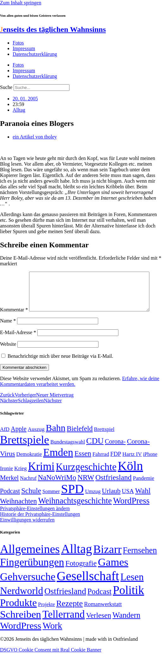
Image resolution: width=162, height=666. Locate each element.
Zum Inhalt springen (20, 2)
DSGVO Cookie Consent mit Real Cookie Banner (50, 663)
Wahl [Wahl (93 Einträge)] (143, 504)
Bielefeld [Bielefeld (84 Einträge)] (80, 442)
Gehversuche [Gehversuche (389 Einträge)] (27, 590)
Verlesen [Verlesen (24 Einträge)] (98, 628)
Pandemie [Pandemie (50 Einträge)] (143, 491)
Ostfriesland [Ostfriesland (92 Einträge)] (113, 490)
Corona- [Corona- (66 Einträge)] (115, 454)
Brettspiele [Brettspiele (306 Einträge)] (24, 453)
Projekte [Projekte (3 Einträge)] (46, 617)
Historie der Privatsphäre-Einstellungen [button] (40, 527)
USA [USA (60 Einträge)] (128, 504)
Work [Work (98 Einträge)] (52, 639)
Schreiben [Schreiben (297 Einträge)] (20, 627)
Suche (6, 87)
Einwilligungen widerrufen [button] (27, 533)
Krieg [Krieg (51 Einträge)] (20, 481)
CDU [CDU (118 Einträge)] (95, 454)
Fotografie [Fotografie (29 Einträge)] (81, 576)
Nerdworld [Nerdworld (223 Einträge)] (21, 604)
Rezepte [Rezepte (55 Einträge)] (69, 616)
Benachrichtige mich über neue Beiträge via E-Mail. (60, 369)
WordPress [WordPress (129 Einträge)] (131, 514)
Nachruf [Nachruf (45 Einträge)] (28, 491)
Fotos (18, 42)
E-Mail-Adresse (18, 345)
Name (8, 334)
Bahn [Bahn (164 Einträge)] (55, 441)
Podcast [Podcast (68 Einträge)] (10, 504)
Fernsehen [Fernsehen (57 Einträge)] (140, 563)
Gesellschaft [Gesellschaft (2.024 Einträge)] (88, 589)
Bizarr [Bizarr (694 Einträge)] (107, 562)
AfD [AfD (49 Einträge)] (4, 442)
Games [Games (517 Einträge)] (113, 575)
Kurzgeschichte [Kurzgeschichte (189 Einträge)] (86, 480)
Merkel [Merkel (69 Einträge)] (9, 490)
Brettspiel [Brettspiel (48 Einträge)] (104, 442)
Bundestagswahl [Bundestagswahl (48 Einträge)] (68, 455)
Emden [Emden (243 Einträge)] (58, 465)
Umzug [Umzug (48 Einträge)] (92, 505)
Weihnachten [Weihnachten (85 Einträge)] (18, 514)
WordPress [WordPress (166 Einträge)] (20, 639)
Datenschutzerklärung (35, 54)
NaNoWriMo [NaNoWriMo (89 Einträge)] (57, 491)
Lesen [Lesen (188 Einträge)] (132, 590)
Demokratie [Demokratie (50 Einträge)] (29, 467)
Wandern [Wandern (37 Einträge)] (126, 628)
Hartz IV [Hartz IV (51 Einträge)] (132, 467)
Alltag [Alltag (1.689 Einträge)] (76, 562)
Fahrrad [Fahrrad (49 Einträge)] (101, 467)
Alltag (19, 110)
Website (8, 357)
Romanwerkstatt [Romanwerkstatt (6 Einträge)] (103, 617)
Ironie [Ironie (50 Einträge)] (6, 482)
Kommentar (14, 274)
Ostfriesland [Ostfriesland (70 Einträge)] (65, 604)
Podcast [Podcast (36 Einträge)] (99, 604)
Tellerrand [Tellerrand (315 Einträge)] (63, 627)
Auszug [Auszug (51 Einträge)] (36, 442)
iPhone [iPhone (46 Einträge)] (150, 467)
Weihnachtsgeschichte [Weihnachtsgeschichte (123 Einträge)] (75, 514)
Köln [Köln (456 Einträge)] (130, 479)
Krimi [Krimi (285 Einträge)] (41, 480)
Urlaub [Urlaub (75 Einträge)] (111, 504)
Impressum (24, 48)
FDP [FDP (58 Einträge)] (115, 467)
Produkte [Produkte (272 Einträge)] (18, 616)
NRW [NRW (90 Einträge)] (85, 490)
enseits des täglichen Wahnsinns (53, 29)
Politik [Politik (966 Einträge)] (128, 603)
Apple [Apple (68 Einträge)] (19, 442)
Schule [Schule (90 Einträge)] (31, 504)
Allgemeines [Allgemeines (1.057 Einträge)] (30, 562)
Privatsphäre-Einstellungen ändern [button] (35, 521)
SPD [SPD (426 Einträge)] (72, 502)
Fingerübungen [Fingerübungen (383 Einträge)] (32, 575)
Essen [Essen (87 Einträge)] (83, 467)
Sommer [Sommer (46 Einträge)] (51, 505)
